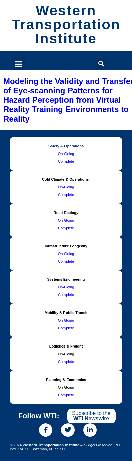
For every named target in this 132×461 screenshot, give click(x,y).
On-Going (66, 154)
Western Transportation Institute (66, 24)
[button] (18, 63)
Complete (66, 161)
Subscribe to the (91, 415)
